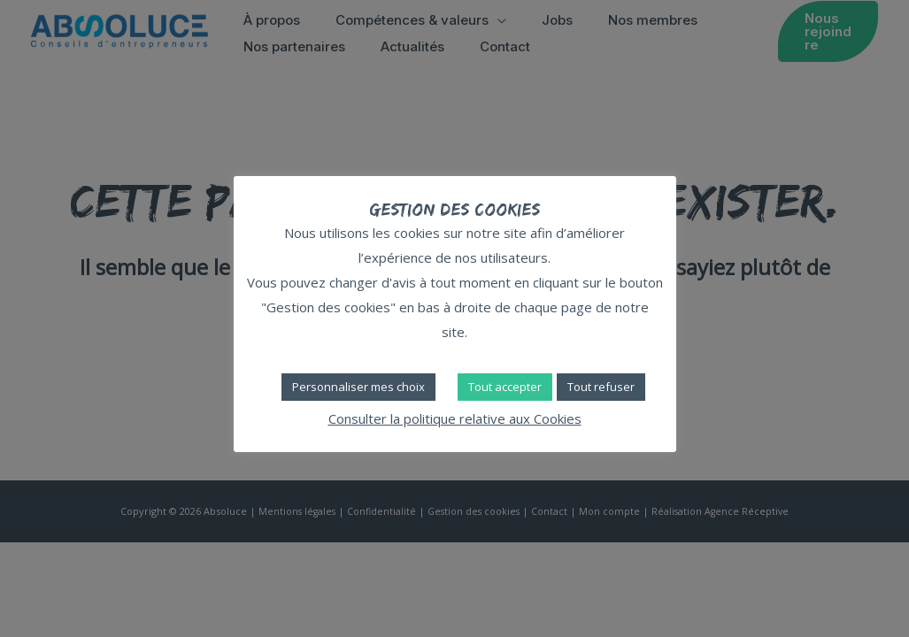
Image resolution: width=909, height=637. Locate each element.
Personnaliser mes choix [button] (358, 387)
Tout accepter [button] (505, 387)
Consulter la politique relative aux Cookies (455, 418)
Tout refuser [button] (601, 387)
